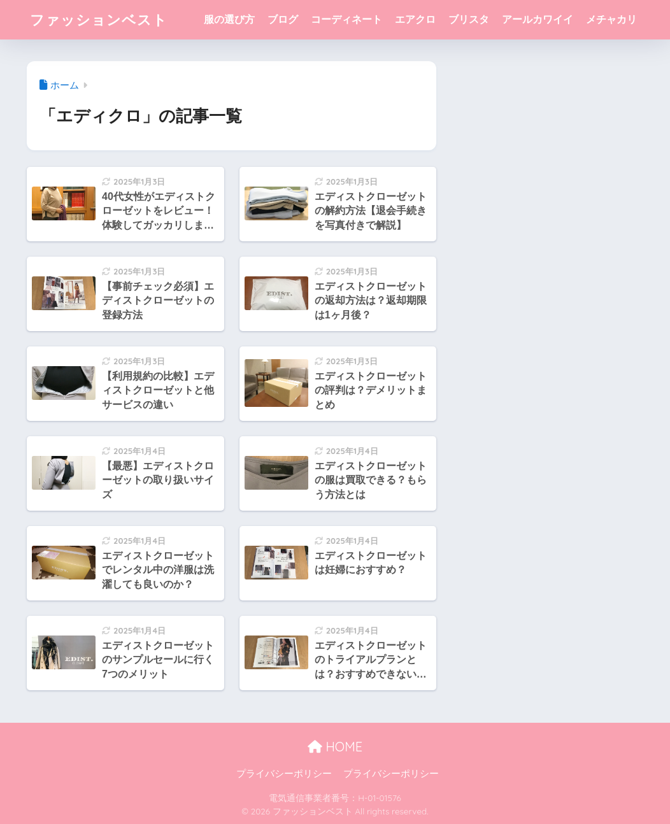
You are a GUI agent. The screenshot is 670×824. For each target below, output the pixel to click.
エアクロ (415, 19)
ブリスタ (468, 19)
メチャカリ (611, 19)
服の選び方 (229, 19)
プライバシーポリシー (284, 774)
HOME (335, 747)
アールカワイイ (537, 19)
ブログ (282, 19)
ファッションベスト (101, 19)
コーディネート (346, 19)
